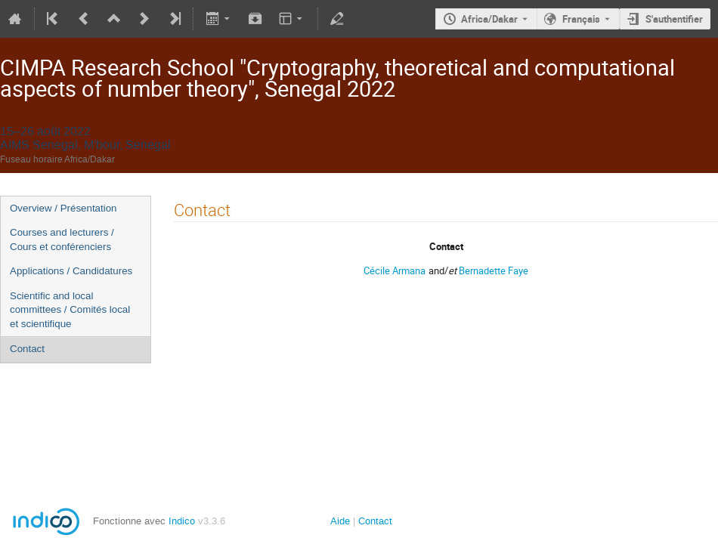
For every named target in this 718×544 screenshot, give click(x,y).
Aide (340, 521)
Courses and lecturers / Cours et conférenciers (62, 239)
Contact (27, 348)
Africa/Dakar (489, 19)
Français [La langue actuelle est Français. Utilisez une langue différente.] (581, 19)
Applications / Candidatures (71, 271)
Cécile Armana (395, 270)
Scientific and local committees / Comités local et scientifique (70, 309)
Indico (182, 521)
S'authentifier (674, 19)
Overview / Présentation (63, 208)
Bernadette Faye (493, 270)
